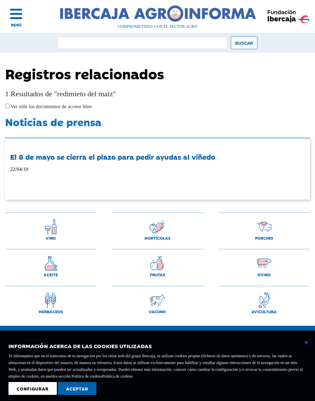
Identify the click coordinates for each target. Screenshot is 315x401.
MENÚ (16, 24)
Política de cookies (117, 376)
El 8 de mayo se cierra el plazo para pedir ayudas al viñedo (112, 157)
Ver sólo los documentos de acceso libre (50, 106)
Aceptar (77, 388)
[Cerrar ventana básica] (306, 342)
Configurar (33, 388)
